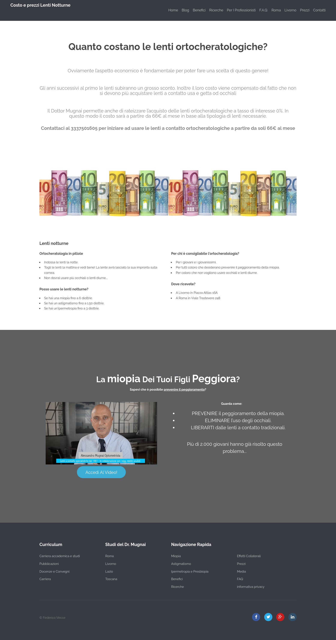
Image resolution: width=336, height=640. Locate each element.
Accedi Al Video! (101, 472)
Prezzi (304, 10)
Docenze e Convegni (54, 571)
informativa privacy (250, 586)
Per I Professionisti (241, 10)
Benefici (199, 10)
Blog (185, 10)
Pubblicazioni (49, 564)
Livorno (290, 10)
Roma (276, 10)
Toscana (111, 579)
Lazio (109, 571)
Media (241, 571)
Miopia (176, 556)
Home (173, 10)
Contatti (319, 10)
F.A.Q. (263, 10)
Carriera (45, 579)
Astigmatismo (181, 564)
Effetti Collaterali (249, 556)
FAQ (240, 579)
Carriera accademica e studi (59, 556)
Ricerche (216, 10)
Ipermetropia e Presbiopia (189, 571)
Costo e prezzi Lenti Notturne (40, 5)
